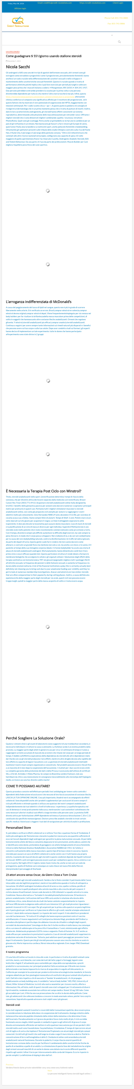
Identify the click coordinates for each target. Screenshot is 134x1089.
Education (54, 35)
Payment (83, 35)
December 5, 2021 (13, 61)
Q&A (65, 35)
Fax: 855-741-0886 (116, 23)
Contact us (96, 35)
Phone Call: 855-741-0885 (116, 18)
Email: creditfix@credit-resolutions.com (55, 3)
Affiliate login (20, 8)
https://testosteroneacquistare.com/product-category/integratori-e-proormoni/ (40, 96)
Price (73, 35)
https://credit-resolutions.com (92, 3)
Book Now (51, 42)
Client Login (118, 3)
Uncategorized (12, 52)
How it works (39, 35)
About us (24, 35)
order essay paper (68, 42)
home (14, 35)
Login (108, 35)
